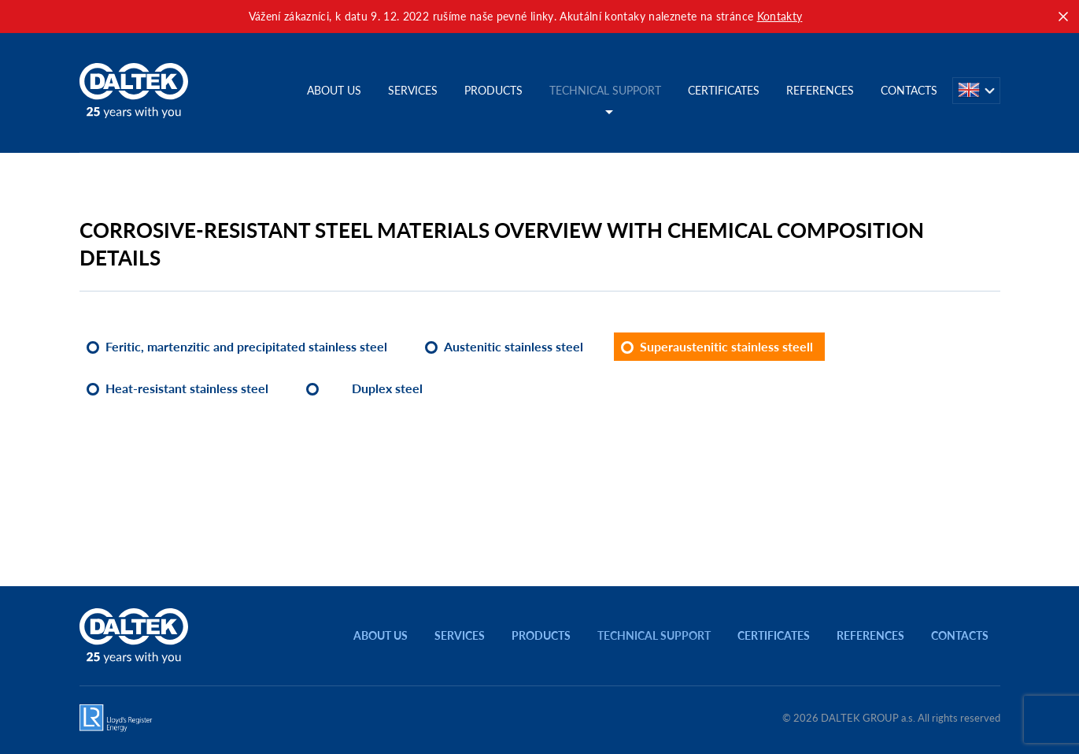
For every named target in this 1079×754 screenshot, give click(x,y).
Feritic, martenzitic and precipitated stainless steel (246, 346)
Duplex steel (387, 388)
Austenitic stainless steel (513, 346)
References (820, 90)
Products (493, 90)
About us (334, 90)
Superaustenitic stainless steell (726, 346)
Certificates (723, 90)
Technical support (605, 90)
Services (413, 90)
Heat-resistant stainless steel (186, 388)
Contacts (909, 90)
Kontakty (780, 16)
